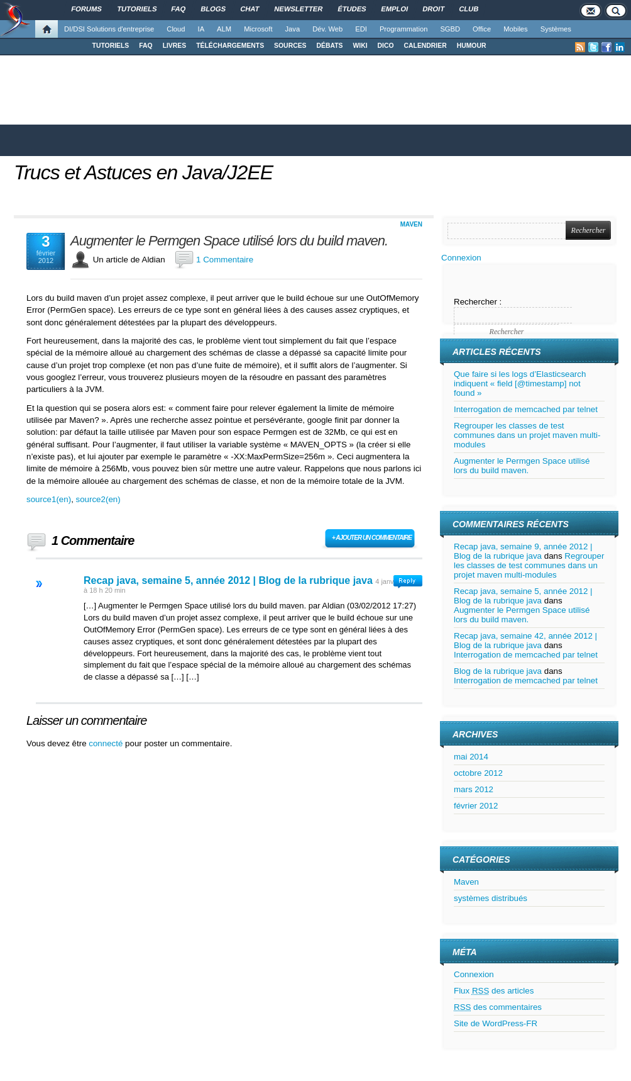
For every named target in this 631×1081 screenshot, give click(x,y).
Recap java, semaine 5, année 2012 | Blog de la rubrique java (228, 580)
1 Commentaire (224, 259)
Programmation (403, 29)
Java (292, 29)
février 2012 (476, 805)
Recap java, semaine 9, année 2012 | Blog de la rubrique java (523, 551)
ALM (224, 29)
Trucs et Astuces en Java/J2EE (143, 172)
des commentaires (498, 1007)
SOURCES (290, 45)
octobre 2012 (478, 773)
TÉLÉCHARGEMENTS (230, 45)
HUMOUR (471, 45)
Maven (411, 224)
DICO (386, 45)
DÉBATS (330, 45)
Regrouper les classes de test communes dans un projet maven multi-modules (527, 435)
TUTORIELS (110, 45)
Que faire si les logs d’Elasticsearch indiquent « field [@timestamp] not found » (520, 383)
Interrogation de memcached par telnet (526, 409)
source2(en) (98, 499)
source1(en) (48, 499)
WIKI (360, 45)
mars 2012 (473, 789)
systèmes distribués (490, 898)
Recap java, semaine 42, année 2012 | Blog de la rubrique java (525, 640)
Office (482, 29)
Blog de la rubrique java (498, 671)
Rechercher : (478, 301)
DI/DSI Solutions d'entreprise (109, 29)
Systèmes (555, 29)
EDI (361, 29)
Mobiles (515, 29)
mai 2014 (471, 756)
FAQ (145, 45)
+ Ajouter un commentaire (372, 537)
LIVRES (175, 45)
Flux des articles (494, 990)
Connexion (461, 257)
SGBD (450, 29)
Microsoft (258, 29)
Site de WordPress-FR (495, 1023)
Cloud (176, 29)
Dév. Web (327, 29)
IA (201, 29)
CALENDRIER (425, 45)
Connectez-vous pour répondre (407, 581)
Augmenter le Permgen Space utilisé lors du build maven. (229, 241)
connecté (107, 743)
